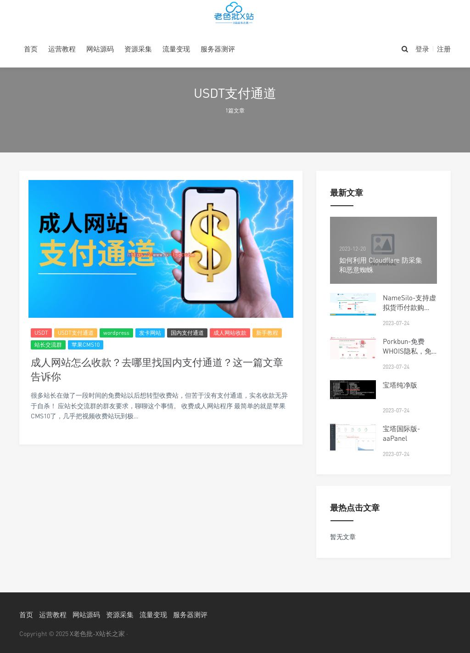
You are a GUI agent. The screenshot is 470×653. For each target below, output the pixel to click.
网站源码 (100, 49)
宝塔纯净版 (400, 385)
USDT (41, 332)
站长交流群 (48, 344)
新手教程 (267, 332)
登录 (422, 49)
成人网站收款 (229, 332)
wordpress (116, 332)
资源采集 (138, 49)
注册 (444, 49)
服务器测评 (218, 49)
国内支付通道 (187, 332)
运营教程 (62, 49)
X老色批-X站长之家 (97, 633)
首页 (31, 49)
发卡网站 (150, 332)
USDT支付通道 (76, 332)
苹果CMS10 (86, 344)
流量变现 (176, 49)
